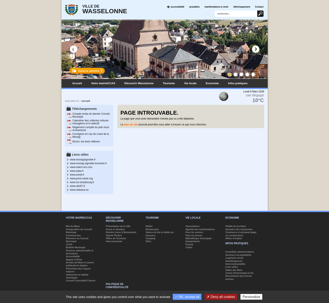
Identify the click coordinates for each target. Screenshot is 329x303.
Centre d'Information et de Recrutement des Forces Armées (239, 276)
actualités (194, 6)
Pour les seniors (194, 232)
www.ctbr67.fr (77, 186)
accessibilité (175, 6)
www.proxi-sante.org (81, 178)
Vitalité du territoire (235, 226)
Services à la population (238, 255)
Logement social (234, 258)
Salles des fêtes (233, 270)
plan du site (131, 124)
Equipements (192, 241)
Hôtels (149, 226)
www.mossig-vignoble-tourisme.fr (88, 163)
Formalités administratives (239, 252)
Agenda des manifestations (200, 229)
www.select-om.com (81, 167)
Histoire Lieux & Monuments (121, 232)
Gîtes (148, 241)
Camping (150, 238)
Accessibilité (73, 256)
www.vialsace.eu (79, 189)
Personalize (251, 297)
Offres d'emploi (233, 238)
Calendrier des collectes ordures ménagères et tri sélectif (90, 122)
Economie (212, 83)
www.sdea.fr (77, 170)
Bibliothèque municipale (198, 238)
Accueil (77, 83)
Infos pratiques (238, 83)
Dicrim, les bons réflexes (86, 141)
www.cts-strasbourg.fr (82, 182)
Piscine (189, 244)
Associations (192, 226)
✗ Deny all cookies (221, 297)
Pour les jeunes (193, 235)
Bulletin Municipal (75, 247)
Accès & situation (115, 229)
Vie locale (190, 83)
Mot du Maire (73, 226)
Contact (259, 6)
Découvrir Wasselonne (139, 83)
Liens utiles (231, 267)
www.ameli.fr (77, 174)
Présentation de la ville (118, 226)
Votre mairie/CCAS (103, 83)
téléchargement (241, 6)
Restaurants (152, 229)
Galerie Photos (114, 235)
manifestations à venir (216, 6)
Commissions (73, 235)
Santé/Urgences (234, 261)
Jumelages (72, 277)
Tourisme (169, 83)
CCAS (69, 244)
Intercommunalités (235, 264)
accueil (86, 101)
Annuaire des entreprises (239, 229)
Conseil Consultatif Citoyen (80, 280)
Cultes (188, 247)
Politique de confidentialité (117, 286)
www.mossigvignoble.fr (82, 159)
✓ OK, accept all (187, 297)
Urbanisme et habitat (77, 274)
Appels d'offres (74, 259)
